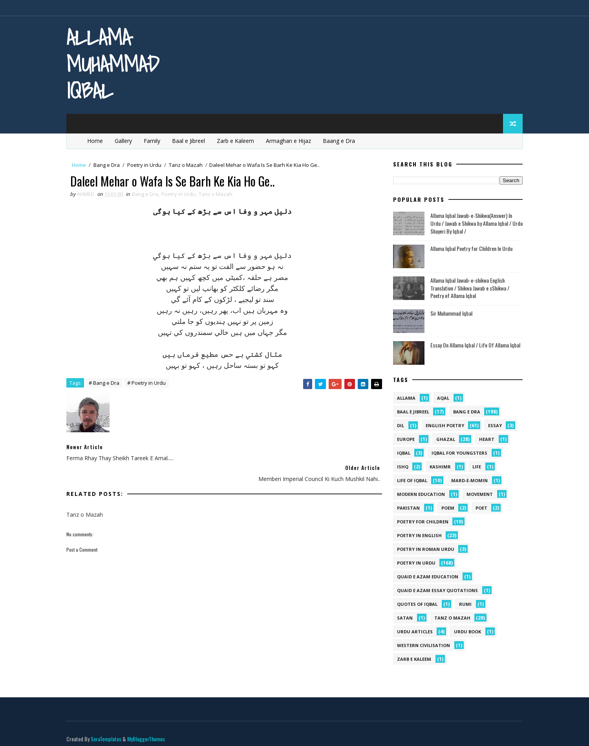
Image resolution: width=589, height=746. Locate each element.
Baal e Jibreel (190, 140)
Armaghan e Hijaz (290, 140)
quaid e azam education (425, 577)
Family (154, 140)
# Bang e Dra (106, 383)
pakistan (406, 508)
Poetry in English (417, 536)
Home (97, 140)
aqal (441, 398)
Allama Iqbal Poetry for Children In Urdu (469, 249)
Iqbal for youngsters (457, 453)
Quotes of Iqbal (415, 604)
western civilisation (421, 646)
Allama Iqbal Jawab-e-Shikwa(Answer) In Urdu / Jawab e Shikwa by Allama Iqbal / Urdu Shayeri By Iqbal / (474, 223)
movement (477, 494)
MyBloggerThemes (148, 732)
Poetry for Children (420, 522)
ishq (400, 467)
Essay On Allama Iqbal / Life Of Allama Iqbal (473, 345)
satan (402, 618)
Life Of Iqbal (410, 481)
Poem (445, 508)
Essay (492, 426)
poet (479, 508)
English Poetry (442, 426)
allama (404, 398)
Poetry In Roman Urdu (423, 549)
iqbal (401, 453)
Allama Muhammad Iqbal (115, 64)
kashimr (437, 467)
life (474, 467)
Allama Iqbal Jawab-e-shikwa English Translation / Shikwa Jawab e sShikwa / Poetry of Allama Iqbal (467, 288)
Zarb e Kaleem (237, 140)
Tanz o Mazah (188, 164)
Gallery (125, 140)
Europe (403, 439)
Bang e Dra (109, 164)
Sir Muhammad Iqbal (449, 313)
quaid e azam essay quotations (435, 591)
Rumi (463, 604)
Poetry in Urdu (147, 164)
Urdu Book (465, 632)
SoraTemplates (108, 732)
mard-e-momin (467, 481)
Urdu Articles (412, 632)
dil (398, 426)
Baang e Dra (341, 140)
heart (484, 439)
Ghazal (443, 439)
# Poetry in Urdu (149, 383)
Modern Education (419, 494)
